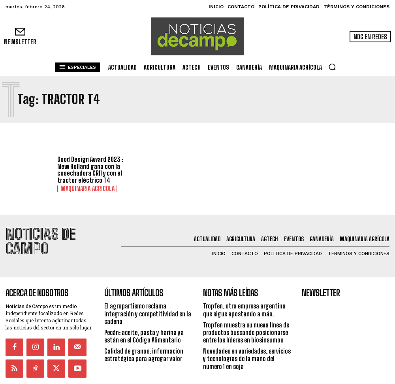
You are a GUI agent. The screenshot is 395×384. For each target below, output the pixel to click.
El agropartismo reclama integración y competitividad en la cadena (147, 295)
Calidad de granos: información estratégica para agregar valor (143, 336)
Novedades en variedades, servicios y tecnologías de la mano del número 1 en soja (247, 340)
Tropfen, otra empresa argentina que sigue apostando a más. (244, 291)
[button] (332, 67)
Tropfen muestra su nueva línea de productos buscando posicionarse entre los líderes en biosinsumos (246, 313)
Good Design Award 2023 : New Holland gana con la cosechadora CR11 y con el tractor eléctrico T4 (90, 170)
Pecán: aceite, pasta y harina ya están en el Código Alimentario (144, 317)
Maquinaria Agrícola (82, 188)
